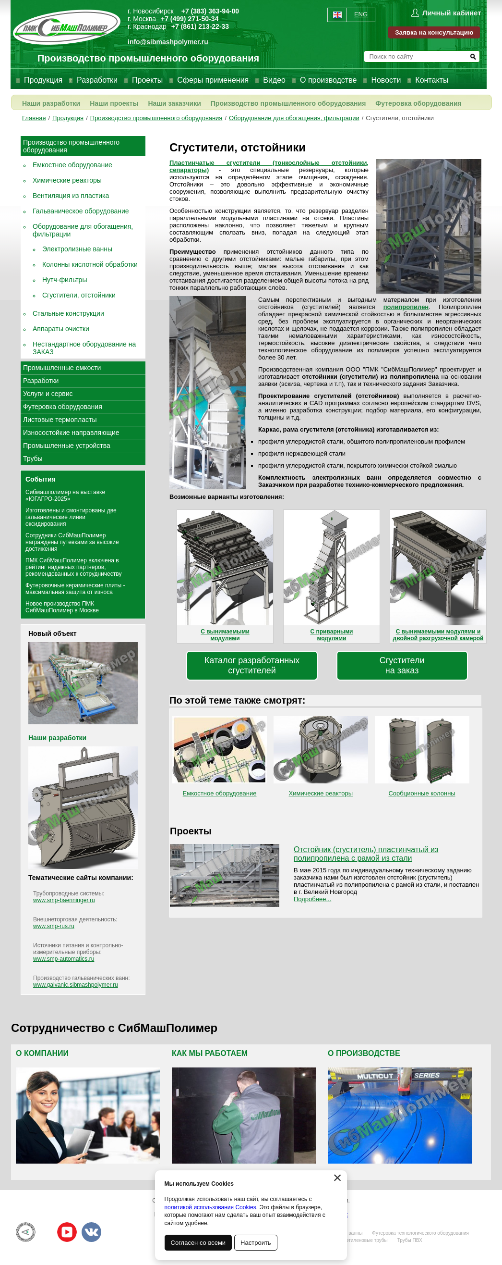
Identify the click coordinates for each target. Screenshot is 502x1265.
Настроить (256, 1242)
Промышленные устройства (66, 445)
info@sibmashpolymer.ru (168, 42)
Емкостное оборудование (72, 165)
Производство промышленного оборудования (288, 103)
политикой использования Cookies (210, 1207)
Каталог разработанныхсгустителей (251, 665)
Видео (274, 80)
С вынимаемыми (225, 631)
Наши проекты (114, 103)
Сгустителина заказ (402, 665)
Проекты (147, 80)
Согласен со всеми (198, 1242)
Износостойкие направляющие (71, 432)
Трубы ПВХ (409, 1240)
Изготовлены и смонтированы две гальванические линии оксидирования (71, 517)
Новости (386, 80)
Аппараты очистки (61, 329)
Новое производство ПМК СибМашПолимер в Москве (62, 607)
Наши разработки (51, 103)
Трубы (33, 458)
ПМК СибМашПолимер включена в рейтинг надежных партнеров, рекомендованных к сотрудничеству (73, 567)
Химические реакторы (67, 180)
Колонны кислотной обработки (90, 264)
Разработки (97, 80)
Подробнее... (312, 899)
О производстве (328, 80)
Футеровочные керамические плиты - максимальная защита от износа (75, 588)
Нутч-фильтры (64, 280)
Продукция (43, 80)
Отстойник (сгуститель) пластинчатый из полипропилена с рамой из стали (366, 853)
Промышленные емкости (62, 368)
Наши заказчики (174, 103)
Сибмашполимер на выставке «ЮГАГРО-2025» (65, 495)
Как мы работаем (210, 1053)
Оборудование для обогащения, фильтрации (294, 118)
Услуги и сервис (47, 393)
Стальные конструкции (68, 313)
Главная (34, 118)
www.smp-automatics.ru (63, 958)
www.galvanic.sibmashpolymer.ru (75, 984)
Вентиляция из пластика (71, 195)
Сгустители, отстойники (400, 118)
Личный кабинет (451, 13)
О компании (42, 1053)
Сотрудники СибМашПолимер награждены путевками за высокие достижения (72, 542)
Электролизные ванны (77, 249)
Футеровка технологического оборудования (420, 1233)
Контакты (431, 80)
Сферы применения (213, 80)
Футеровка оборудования (418, 103)
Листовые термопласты (59, 419)
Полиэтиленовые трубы (361, 1240)
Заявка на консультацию (434, 32)
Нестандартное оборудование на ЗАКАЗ (84, 348)
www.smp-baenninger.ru (64, 900)
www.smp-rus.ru (53, 926)
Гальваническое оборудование (81, 211)
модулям (223, 638)
